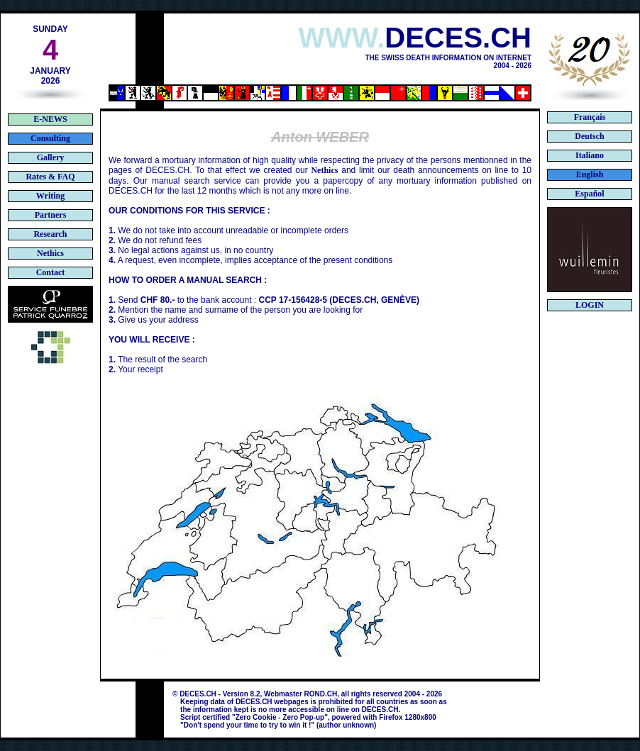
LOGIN (589, 305)
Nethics (324, 170)
